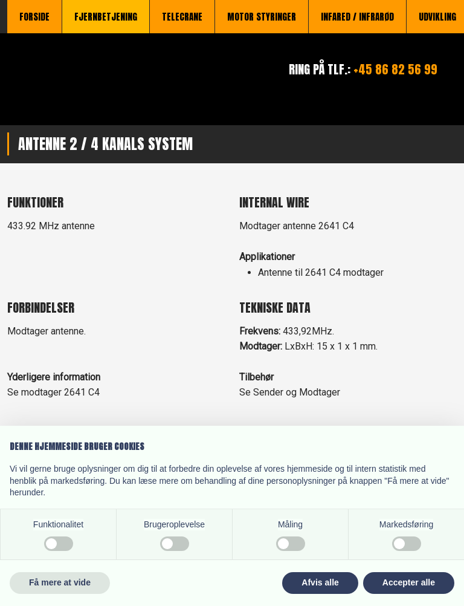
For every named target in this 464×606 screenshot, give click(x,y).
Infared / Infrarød (357, 17)
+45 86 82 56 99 (395, 69)
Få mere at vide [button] (60, 582)
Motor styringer (261, 17)
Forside (34, 17)
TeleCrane (182, 17)
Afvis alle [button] (319, 582)
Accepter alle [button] (408, 582)
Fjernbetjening (105, 17)
